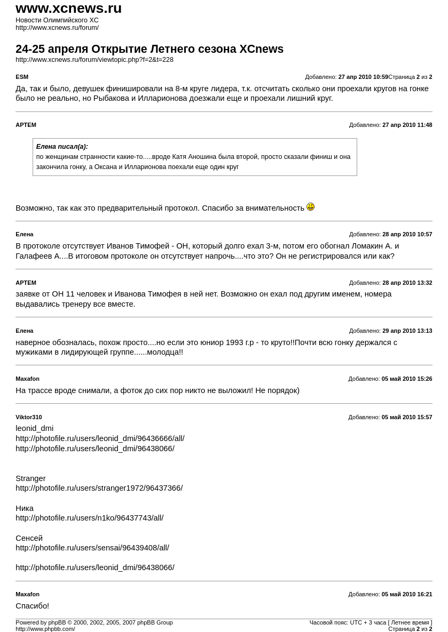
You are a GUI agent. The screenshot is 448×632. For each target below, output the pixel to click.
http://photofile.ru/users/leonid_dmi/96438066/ (94, 448)
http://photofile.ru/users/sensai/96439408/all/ (92, 547)
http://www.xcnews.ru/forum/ (57, 27)
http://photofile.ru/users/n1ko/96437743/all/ (89, 518)
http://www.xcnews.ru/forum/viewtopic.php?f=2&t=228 (94, 59)
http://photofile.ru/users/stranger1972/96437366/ (99, 488)
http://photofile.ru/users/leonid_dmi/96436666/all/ (99, 438)
